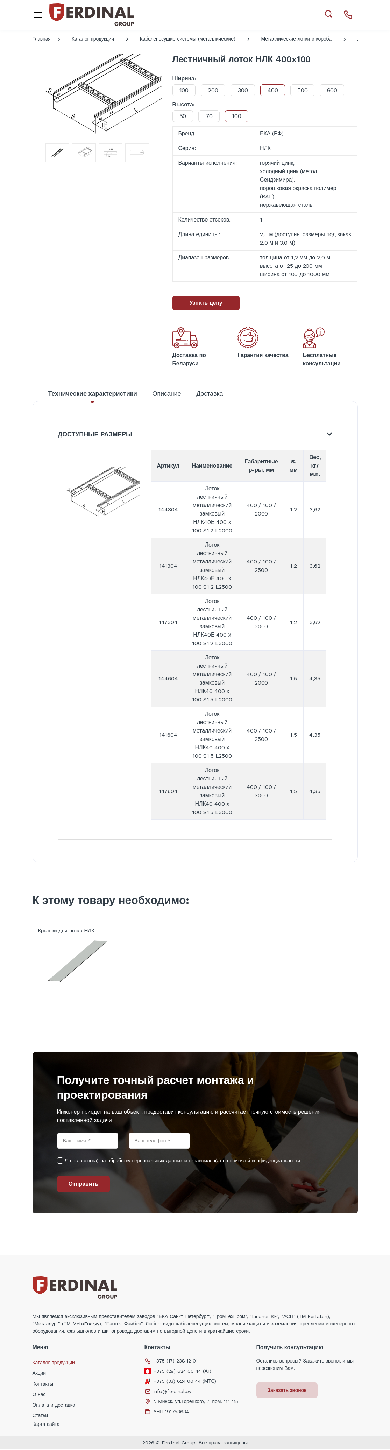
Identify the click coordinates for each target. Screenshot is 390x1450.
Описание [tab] (167, 393)
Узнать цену (206, 303)
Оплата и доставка (54, 1405)
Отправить (84, 1184)
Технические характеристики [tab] (92, 393)
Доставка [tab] (209, 393)
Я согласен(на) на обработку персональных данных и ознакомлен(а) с (182, 1161)
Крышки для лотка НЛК (66, 931)
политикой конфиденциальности (263, 1161)
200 (214, 90)
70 (210, 116)
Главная (42, 39)
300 (244, 90)
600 (335, 90)
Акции (39, 1374)
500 (305, 90)
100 (184, 90)
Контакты (43, 1384)
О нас (39, 1395)
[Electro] (91, 14)
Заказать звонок (287, 1391)
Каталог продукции (93, 39)
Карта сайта (46, 1425)
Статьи (40, 1416)
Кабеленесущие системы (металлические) (187, 39)
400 (274, 90)
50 (183, 116)
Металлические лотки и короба (296, 39)
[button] (328, 14)
